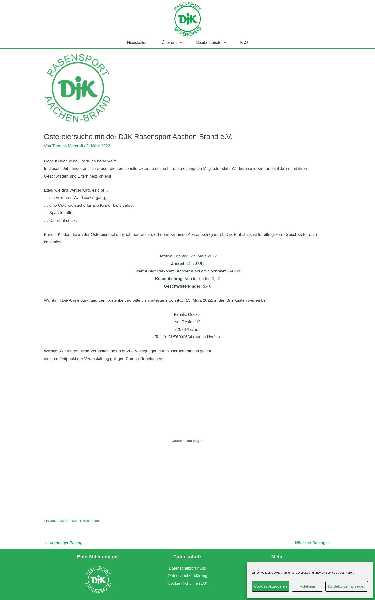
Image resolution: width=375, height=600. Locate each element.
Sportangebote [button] (211, 42)
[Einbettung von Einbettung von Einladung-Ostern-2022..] (187, 440)
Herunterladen (90, 520)
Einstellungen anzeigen (346, 586)
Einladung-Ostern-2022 (61, 520)
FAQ (244, 42)
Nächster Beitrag (313, 543)
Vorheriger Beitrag (63, 543)
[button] (171, 42)
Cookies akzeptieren (270, 586)
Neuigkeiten (137, 42)
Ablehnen (307, 586)
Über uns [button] (172, 42)
